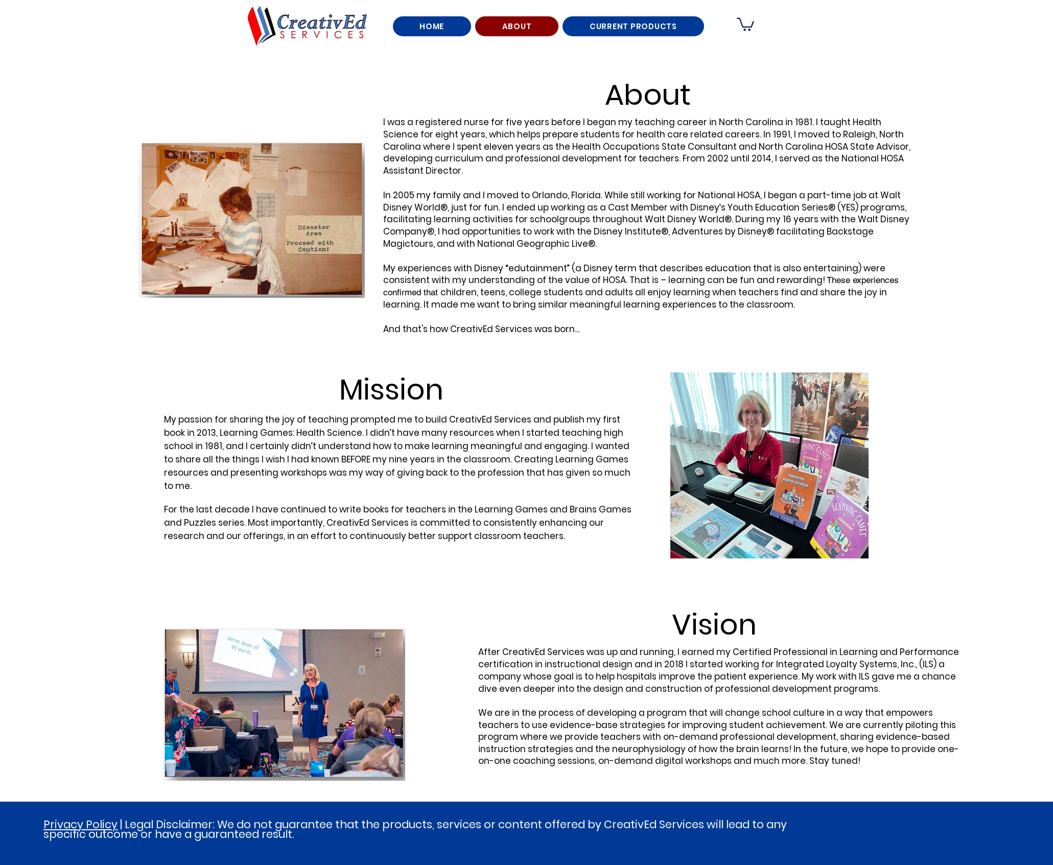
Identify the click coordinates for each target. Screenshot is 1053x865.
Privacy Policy (80, 824)
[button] (745, 23)
